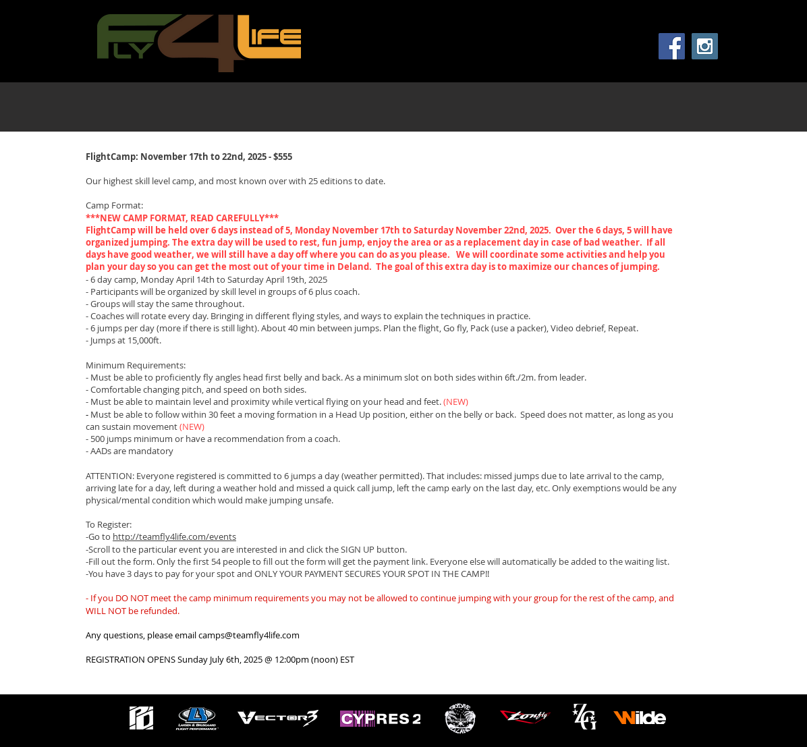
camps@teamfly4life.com (249, 635)
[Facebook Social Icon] (672, 46)
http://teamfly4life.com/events (174, 536)
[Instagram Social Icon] (705, 46)
